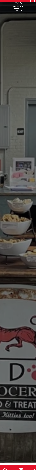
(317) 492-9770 (18, 7)
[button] (35, 232)
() (18, 10)
